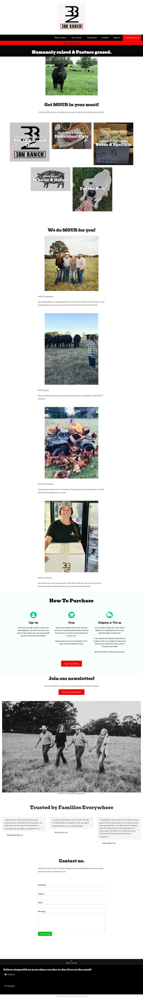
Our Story (77, 37)
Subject (41, 894)
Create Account (132, 37)
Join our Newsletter (71, 692)
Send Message (44, 934)
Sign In (116, 37)
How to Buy (60, 37)
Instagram (9, 986)
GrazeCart (84, 996)
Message (41, 911)
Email (40, 902)
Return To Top (71, 962)
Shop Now (92, 37)
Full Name (42, 885)
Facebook (9, 974)
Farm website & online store (64, 996)
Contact (105, 37)
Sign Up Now (71, 663)
